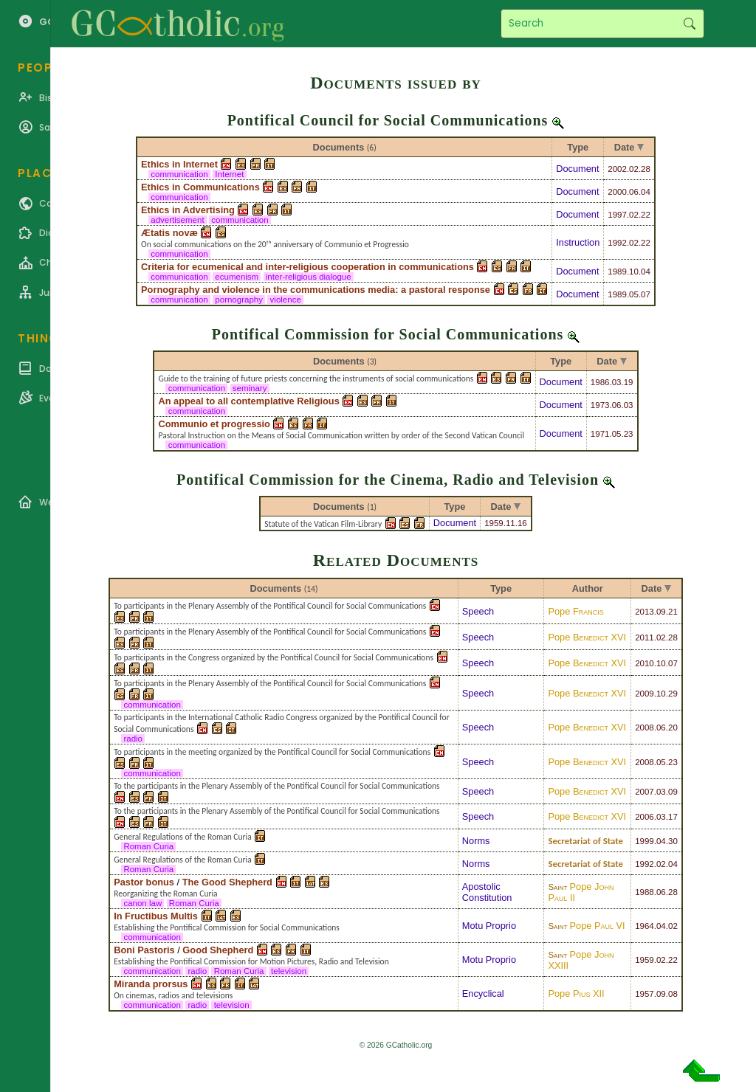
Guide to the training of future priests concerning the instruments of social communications (315, 378)
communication (179, 174)
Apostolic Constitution (487, 892)
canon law (142, 903)
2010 (644, 663)
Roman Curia (148, 846)
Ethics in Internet (179, 164)
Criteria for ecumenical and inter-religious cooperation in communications (307, 266)
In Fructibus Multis (156, 916)
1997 (617, 214)
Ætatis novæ (169, 232)
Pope (575, 611)
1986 (600, 382)
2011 (644, 637)
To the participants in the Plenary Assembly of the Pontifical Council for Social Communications (276, 786)
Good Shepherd (217, 950)
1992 (617, 242)
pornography (239, 299)
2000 (617, 191)
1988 (644, 892)
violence (285, 299)
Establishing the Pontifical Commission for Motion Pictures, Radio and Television (251, 961)
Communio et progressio (213, 423)
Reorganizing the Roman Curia (165, 893)
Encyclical (483, 993)
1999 (644, 841)
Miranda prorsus (151, 983)
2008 (644, 727)
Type (577, 147)
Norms (476, 840)
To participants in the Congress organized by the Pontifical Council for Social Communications (273, 657)
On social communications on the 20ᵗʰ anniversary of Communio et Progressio (275, 244)
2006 (644, 816)
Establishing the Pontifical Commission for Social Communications (227, 927)
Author (587, 588)
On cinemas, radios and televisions (173, 995)
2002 (617, 169)
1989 (617, 271)
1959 (494, 523)
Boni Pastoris (144, 950)
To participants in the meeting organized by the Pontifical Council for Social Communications (272, 752)
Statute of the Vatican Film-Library (323, 524)
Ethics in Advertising (188, 209)
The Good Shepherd (227, 882)
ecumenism (237, 276)
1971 (600, 433)
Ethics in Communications (200, 187)
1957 (644, 993)
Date (624, 147)
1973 (600, 405)
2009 (644, 693)
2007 (644, 791)
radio (133, 738)
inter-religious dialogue (309, 276)
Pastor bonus (144, 882)
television (289, 971)
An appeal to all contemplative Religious (248, 401)
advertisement (177, 219)
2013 (644, 611)
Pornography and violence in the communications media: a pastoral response (315, 289)
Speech (478, 611)
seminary (249, 388)
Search (689, 23)
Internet (229, 174)
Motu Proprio (489, 925)
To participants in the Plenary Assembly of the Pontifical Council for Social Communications (270, 606)
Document (577, 168)
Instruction (577, 242)
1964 (644, 926)
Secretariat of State (585, 840)
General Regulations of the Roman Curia (183, 837)
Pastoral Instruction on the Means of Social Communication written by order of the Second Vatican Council (341, 435)
